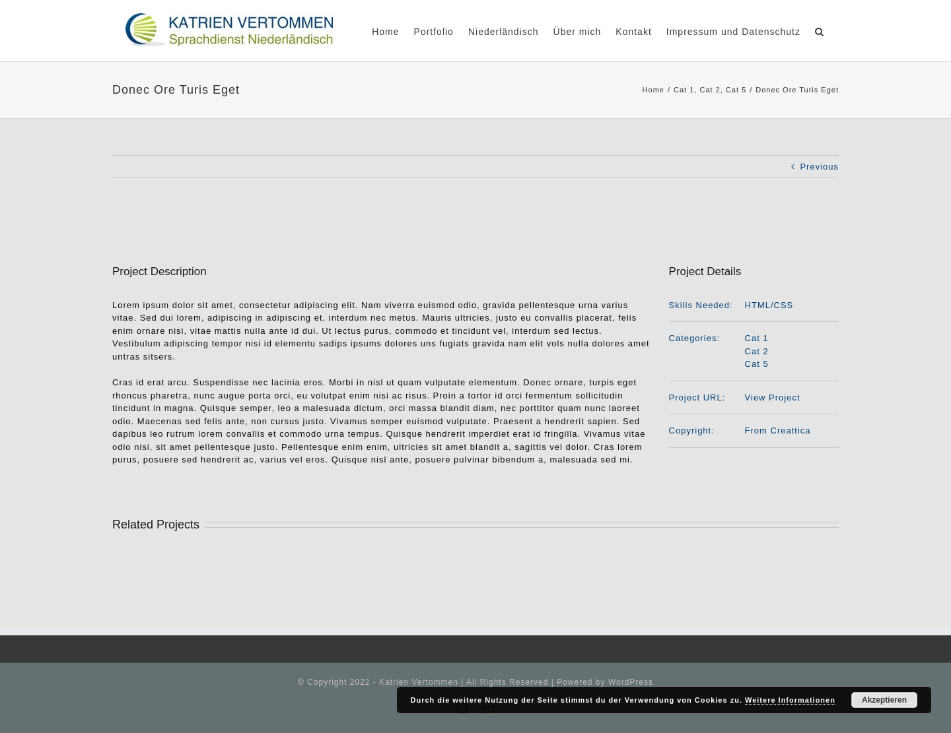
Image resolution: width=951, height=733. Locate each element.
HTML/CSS (769, 305)
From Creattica (778, 430)
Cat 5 (757, 364)
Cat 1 (757, 338)
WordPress (630, 682)
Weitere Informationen (790, 700)
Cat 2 (757, 351)
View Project (772, 397)
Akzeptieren (884, 700)
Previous (819, 167)
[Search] (819, 30)
